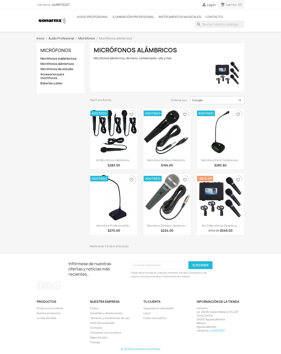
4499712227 (60, 5)
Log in (147, 313)
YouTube (57, 285)
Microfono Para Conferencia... (220, 160)
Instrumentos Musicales (180, 17)
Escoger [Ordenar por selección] (217, 100)
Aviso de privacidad (102, 323)
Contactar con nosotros (105, 332)
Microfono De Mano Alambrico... (167, 160)
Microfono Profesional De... (114, 225)
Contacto (214, 17)
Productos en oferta (50, 308)
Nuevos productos (49, 313)
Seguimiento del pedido (158, 308)
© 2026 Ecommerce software (140, 349)
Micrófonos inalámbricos (58, 59)
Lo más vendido (46, 318)
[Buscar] (219, 24)
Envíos (94, 308)
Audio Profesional (92, 17)
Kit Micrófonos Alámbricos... (114, 160)
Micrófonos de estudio (56, 69)
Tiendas (95, 342)
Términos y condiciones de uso (110, 318)
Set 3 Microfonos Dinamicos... (220, 225)
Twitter (49, 285)
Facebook (41, 285)
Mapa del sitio (98, 337)
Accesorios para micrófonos (52, 76)
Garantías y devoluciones (106, 313)
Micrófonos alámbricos (57, 64)
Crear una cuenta (154, 318)
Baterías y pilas (51, 83)
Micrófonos (55, 50)
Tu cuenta (152, 302)
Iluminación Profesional (133, 17)
